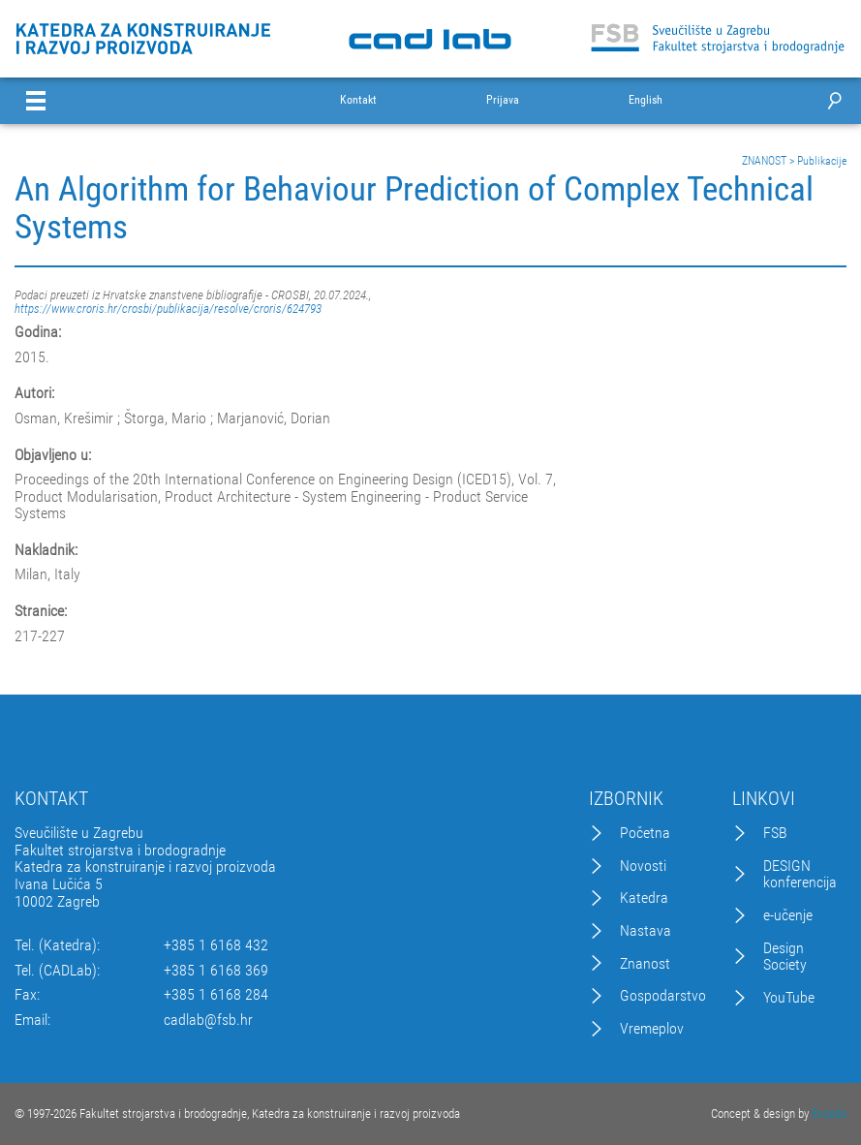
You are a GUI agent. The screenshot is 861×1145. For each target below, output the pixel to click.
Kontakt (358, 100)
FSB (775, 833)
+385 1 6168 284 (216, 995)
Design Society (785, 957)
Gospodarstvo (663, 996)
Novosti (643, 866)
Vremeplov (652, 1028)
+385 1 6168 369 (216, 970)
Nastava (645, 931)
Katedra (644, 898)
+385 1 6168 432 (216, 945)
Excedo (829, 1113)
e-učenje (788, 915)
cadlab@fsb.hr (208, 1020)
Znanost (645, 964)
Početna (645, 833)
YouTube (789, 997)
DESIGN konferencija (800, 874)
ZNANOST (764, 161)
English (645, 100)
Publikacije (821, 161)
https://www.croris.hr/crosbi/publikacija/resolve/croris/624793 (168, 308)
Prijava (502, 100)
